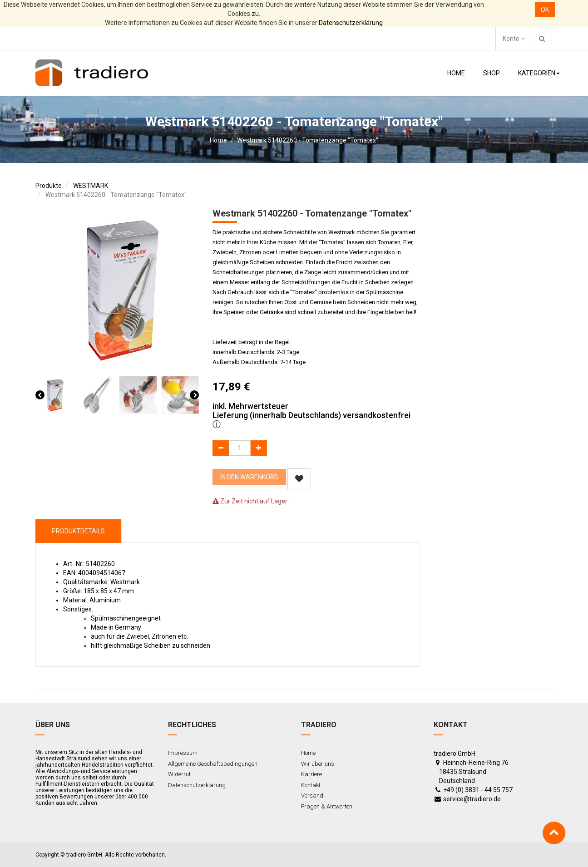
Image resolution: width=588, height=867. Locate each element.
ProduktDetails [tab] (78, 531)
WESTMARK (90, 185)
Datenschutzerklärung (351, 22)
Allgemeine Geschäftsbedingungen (212, 763)
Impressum (183, 752)
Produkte (48, 185)
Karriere (311, 774)
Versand (312, 795)
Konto (514, 38)
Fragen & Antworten (326, 806)
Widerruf (179, 774)
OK (545, 9)
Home (218, 140)
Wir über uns (317, 763)
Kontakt (311, 785)
